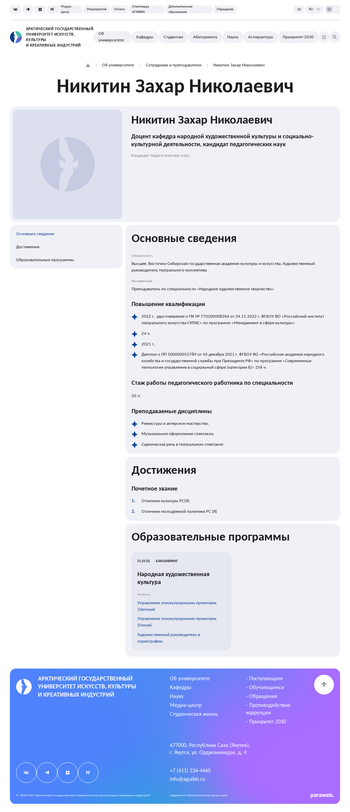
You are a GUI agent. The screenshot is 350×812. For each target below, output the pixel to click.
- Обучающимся (265, 687)
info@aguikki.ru (187, 779)
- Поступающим (264, 678)
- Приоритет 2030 (266, 721)
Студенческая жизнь (194, 714)
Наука (177, 696)
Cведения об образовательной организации (199, 795)
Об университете (190, 678)
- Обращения (261, 696)
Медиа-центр (186, 705)
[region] (66, 246)
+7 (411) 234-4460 (190, 770)
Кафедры (180, 687)
